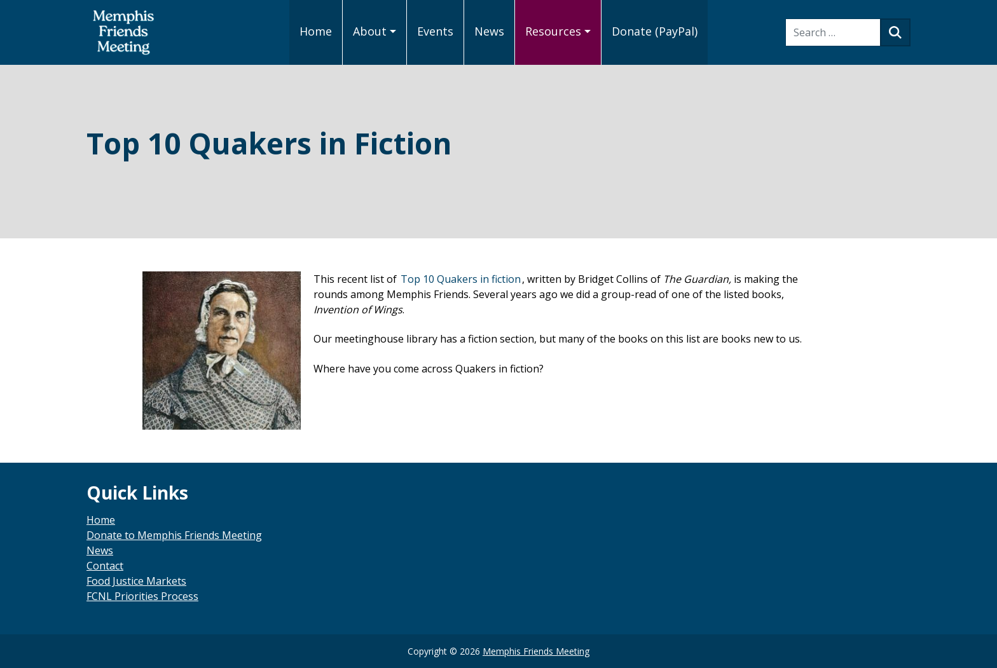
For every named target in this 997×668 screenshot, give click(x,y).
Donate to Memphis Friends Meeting (174, 535)
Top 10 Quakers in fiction (461, 279)
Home (100, 520)
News (99, 550)
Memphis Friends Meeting (536, 651)
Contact (104, 566)
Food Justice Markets (136, 581)
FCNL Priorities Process (142, 596)
